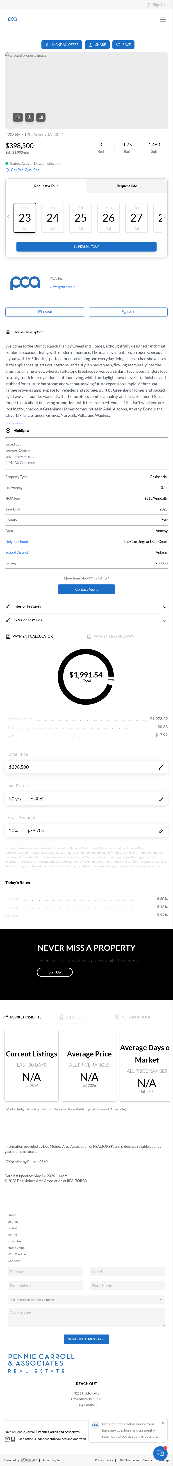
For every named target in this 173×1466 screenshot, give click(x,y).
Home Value (16, 1248)
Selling (12, 1235)
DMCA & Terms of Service (136, 1460)
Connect (14, 1261)
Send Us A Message (86, 1339)
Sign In (155, 4)
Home (12, 1215)
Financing (14, 1241)
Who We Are (17, 1254)
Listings (13, 1221)
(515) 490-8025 (86, 1405)
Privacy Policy (104, 1460)
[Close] (163, 1423)
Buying (12, 1228)
